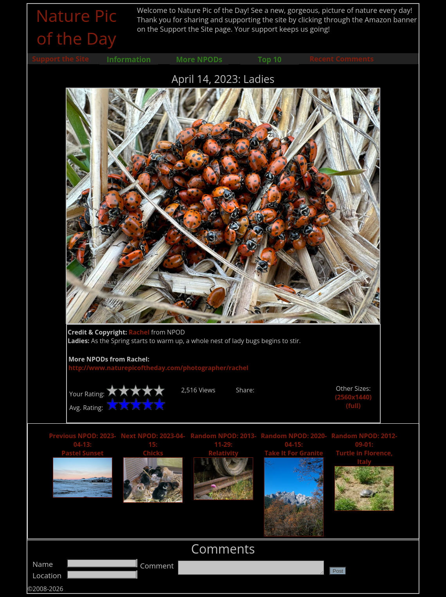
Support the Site (60, 58)
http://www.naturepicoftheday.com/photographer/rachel (158, 367)
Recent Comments (341, 58)
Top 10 (269, 59)
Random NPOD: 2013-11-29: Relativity (224, 444)
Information (129, 59)
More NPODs (199, 59)
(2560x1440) (353, 397)
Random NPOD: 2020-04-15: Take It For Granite (294, 444)
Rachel (139, 332)
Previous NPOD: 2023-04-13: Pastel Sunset (82, 444)
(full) (353, 405)
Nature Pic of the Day (76, 26)
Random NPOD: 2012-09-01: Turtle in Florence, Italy (364, 449)
